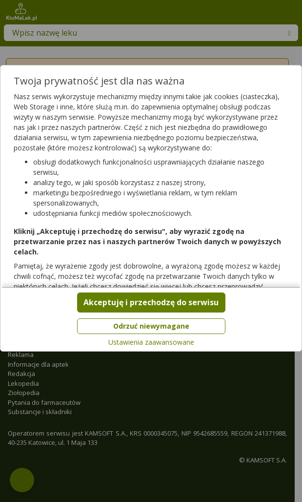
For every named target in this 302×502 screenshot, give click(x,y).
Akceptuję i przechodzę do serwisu (151, 302)
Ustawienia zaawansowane (151, 342)
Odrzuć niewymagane (151, 326)
